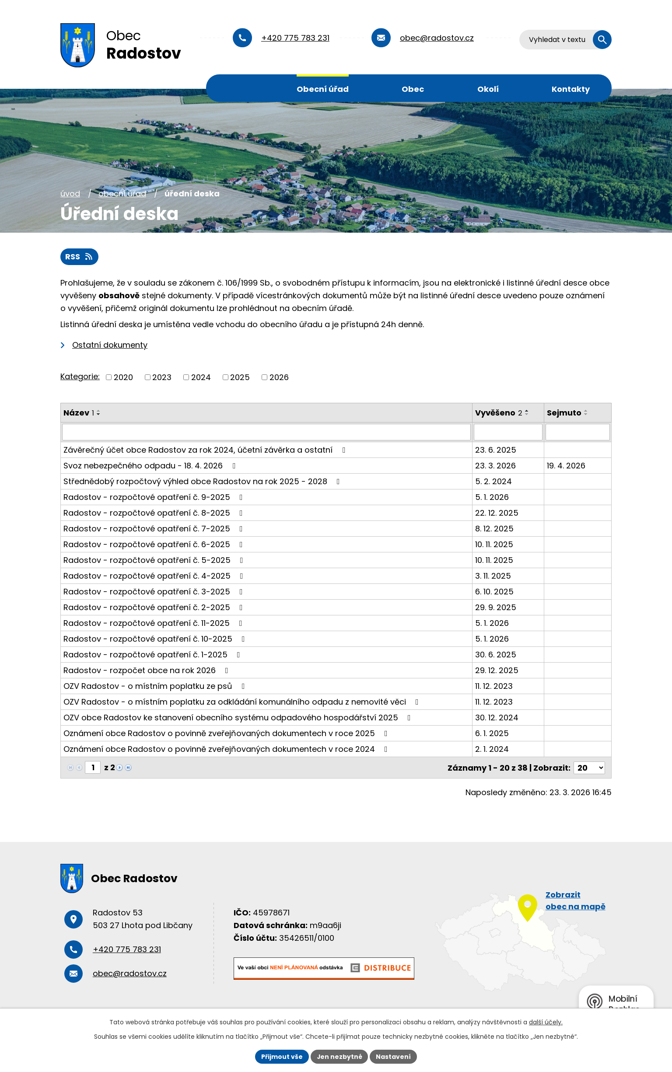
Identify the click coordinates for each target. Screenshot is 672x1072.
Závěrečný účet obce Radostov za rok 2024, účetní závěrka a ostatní (206, 449)
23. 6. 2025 (495, 449)
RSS (79, 256)
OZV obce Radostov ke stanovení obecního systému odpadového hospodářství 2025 (238, 717)
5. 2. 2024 (493, 481)
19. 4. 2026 (566, 465)
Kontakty (571, 89)
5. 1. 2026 (492, 497)
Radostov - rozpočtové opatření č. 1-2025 (153, 654)
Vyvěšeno (498, 412)
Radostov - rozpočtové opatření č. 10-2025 (155, 638)
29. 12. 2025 (496, 670)
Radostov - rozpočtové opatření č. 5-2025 (155, 560)
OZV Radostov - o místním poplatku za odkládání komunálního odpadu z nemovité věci (242, 701)
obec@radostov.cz (437, 37)
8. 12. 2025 (494, 528)
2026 (279, 377)
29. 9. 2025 (495, 607)
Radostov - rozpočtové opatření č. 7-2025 (154, 528)
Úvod (236, 88)
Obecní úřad (323, 89)
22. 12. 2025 (496, 512)
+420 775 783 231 (295, 37)
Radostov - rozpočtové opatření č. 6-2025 (154, 544)
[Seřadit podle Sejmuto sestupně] (586, 414)
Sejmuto (564, 412)
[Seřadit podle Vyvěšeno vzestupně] (527, 410)
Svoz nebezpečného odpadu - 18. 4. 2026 (151, 465)
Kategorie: (80, 376)
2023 (162, 377)
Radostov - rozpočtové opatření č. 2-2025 (154, 607)
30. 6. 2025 (495, 654)
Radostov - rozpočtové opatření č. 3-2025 (154, 591)
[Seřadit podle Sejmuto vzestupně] (586, 410)
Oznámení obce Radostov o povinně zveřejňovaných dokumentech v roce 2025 (227, 733)
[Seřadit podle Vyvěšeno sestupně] (527, 414)
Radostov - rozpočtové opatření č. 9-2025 (154, 497)
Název (78, 412)
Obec (413, 89)
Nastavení (393, 1056)
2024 (201, 377)
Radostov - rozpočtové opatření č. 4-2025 (155, 575)
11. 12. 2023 (494, 686)
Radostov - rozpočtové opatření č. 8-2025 (154, 512)
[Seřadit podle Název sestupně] (99, 414)
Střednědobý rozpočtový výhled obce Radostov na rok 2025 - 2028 (203, 481)
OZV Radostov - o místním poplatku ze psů (155, 686)
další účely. (546, 1022)
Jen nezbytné (339, 1056)
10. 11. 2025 (494, 544)
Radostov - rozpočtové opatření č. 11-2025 (154, 623)
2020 (123, 377)
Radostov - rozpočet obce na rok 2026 (147, 670)
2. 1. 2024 (492, 749)
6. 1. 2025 (492, 733)
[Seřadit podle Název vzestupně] (99, 410)
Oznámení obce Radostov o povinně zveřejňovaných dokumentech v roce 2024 (227, 749)
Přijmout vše (281, 1056)
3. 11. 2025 (493, 575)
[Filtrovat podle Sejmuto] (578, 432)
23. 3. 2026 (495, 465)
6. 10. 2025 (494, 591)
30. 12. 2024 (496, 717)
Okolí (488, 89)
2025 (240, 377)
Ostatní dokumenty (109, 344)
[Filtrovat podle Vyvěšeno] (508, 432)
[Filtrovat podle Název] (266, 432)
